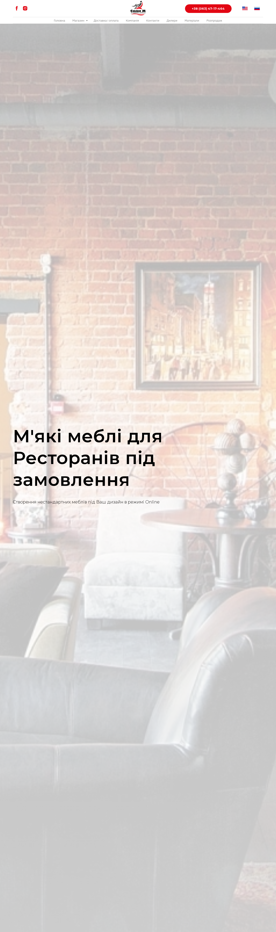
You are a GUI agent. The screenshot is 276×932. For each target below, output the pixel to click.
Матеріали (192, 20)
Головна (59, 20)
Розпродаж (214, 20)
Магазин (78, 20)
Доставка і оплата (106, 20)
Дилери (172, 20)
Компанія (132, 20)
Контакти (152, 20)
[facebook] (16, 8)
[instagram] (25, 8)
